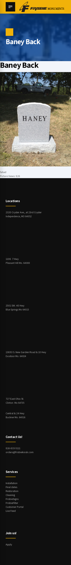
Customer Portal (14, 507)
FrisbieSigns (12, 499)
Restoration (12, 491)
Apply (9, 544)
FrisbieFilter (12, 503)
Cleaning (10, 495)
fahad (3, 172)
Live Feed (11, 511)
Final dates (11, 487)
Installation (11, 483)
